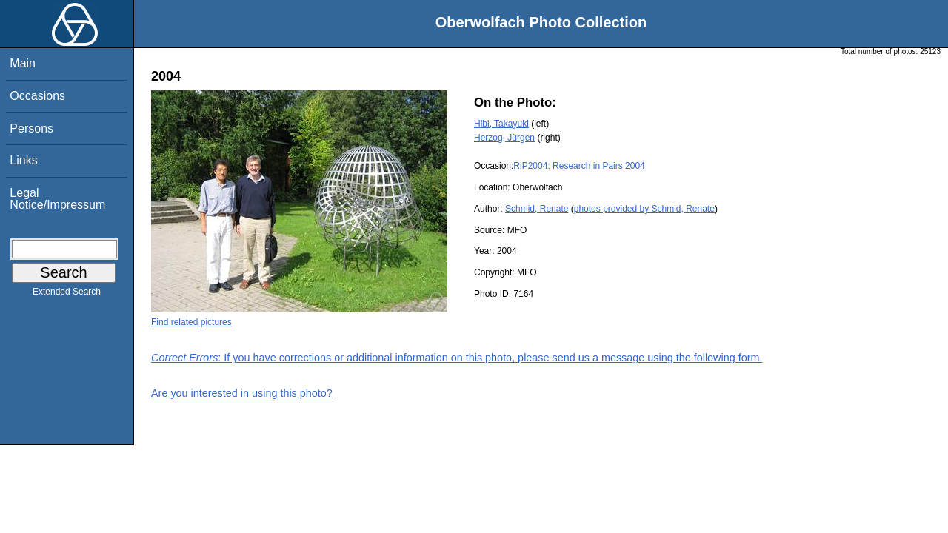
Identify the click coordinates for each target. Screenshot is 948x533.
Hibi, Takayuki (501, 123)
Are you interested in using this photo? (242, 393)
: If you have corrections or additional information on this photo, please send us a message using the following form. (457, 357)
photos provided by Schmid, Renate (644, 209)
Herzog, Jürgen (504, 138)
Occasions (37, 96)
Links (23, 160)
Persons (31, 128)
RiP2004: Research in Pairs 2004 (578, 166)
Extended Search (67, 294)
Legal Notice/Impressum (57, 199)
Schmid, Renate (536, 209)
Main (23, 63)
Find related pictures (191, 322)
